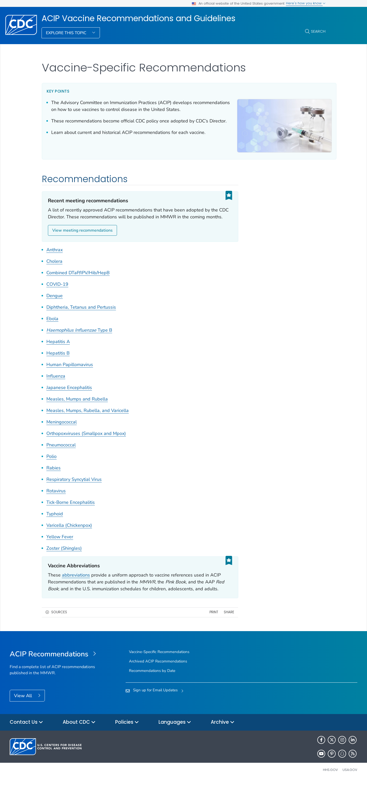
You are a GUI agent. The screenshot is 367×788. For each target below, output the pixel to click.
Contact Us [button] (26, 728)
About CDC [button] (79, 728)
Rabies (53, 474)
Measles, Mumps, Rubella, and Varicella (87, 417)
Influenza (55, 382)
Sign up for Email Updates (155, 696)
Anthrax (54, 256)
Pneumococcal (61, 451)
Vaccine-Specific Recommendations (159, 658)
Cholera (54, 268)
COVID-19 (57, 290)
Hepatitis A (58, 348)
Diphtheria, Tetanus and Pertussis (81, 313)
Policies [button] (127, 728)
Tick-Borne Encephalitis (70, 509)
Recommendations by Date (152, 677)
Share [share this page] (222, 618)
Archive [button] (222, 728)
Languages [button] (175, 728)
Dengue (54, 302)
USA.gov (350, 776)
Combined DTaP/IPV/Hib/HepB (78, 279)
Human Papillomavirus (69, 371)
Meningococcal (61, 428)
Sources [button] (59, 618)
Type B (79, 336)
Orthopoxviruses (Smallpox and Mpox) (86, 440)
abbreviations (76, 581)
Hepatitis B (58, 359)
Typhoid (54, 520)
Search (318, 31)
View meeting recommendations (82, 237)
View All (23, 702)
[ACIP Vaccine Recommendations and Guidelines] (53, 661)
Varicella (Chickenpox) (69, 532)
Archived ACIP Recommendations (158, 667)
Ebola (52, 325)
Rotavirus (56, 497)
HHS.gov (330, 776)
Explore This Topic (66, 33)
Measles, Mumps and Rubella (77, 405)
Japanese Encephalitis (69, 394)
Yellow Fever (59, 543)
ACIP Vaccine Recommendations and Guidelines (138, 18)
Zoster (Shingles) (64, 555)
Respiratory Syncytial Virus (74, 486)
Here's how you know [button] (305, 3)
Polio (51, 463)
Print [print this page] (206, 618)
